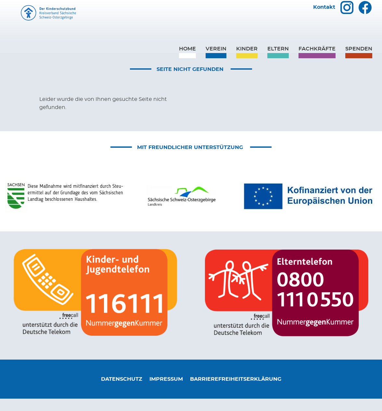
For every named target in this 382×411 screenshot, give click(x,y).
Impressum (166, 391)
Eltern (278, 60)
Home (187, 60)
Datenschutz (121, 391)
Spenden (358, 60)
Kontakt (324, 19)
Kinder (247, 60)
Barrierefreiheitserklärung (235, 391)
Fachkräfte (317, 60)
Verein (216, 60)
